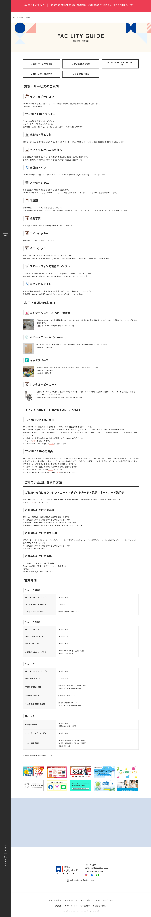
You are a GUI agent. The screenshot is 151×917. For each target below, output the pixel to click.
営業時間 (5, 861)
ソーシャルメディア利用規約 (78, 908)
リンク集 (86, 903)
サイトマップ (72, 903)
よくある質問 (56, 903)
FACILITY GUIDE (24, 17)
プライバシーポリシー (104, 903)
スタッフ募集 (100, 908)
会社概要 (58, 908)
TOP (5, 848)
